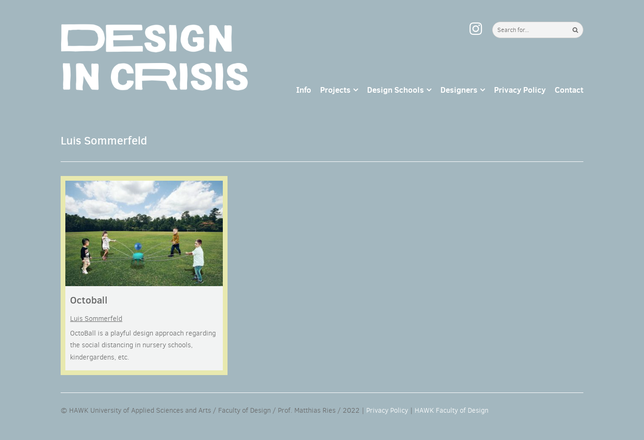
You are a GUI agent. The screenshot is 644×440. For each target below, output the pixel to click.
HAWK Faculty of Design (451, 410)
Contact (569, 90)
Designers (459, 90)
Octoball (89, 300)
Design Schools (395, 90)
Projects (335, 90)
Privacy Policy (520, 90)
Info (303, 90)
